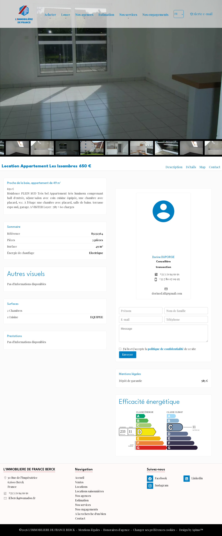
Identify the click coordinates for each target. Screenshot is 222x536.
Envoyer (127, 354)
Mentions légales (89, 530)
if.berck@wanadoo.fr (22, 498)
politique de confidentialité (165, 349)
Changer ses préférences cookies (154, 530)
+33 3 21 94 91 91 (169, 274)
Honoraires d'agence (116, 530)
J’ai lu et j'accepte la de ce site (159, 349)
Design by (190, 530)
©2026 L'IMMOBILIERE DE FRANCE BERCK (47, 530)
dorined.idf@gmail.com (167, 293)
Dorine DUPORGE (163, 257)
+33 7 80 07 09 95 (169, 279)
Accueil (24, 13)
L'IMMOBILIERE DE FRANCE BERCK (29, 469)
